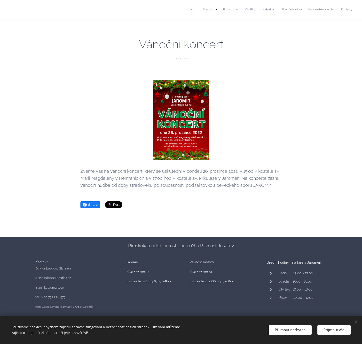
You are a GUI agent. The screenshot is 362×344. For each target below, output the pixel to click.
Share (90, 205)
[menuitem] (294, 10)
